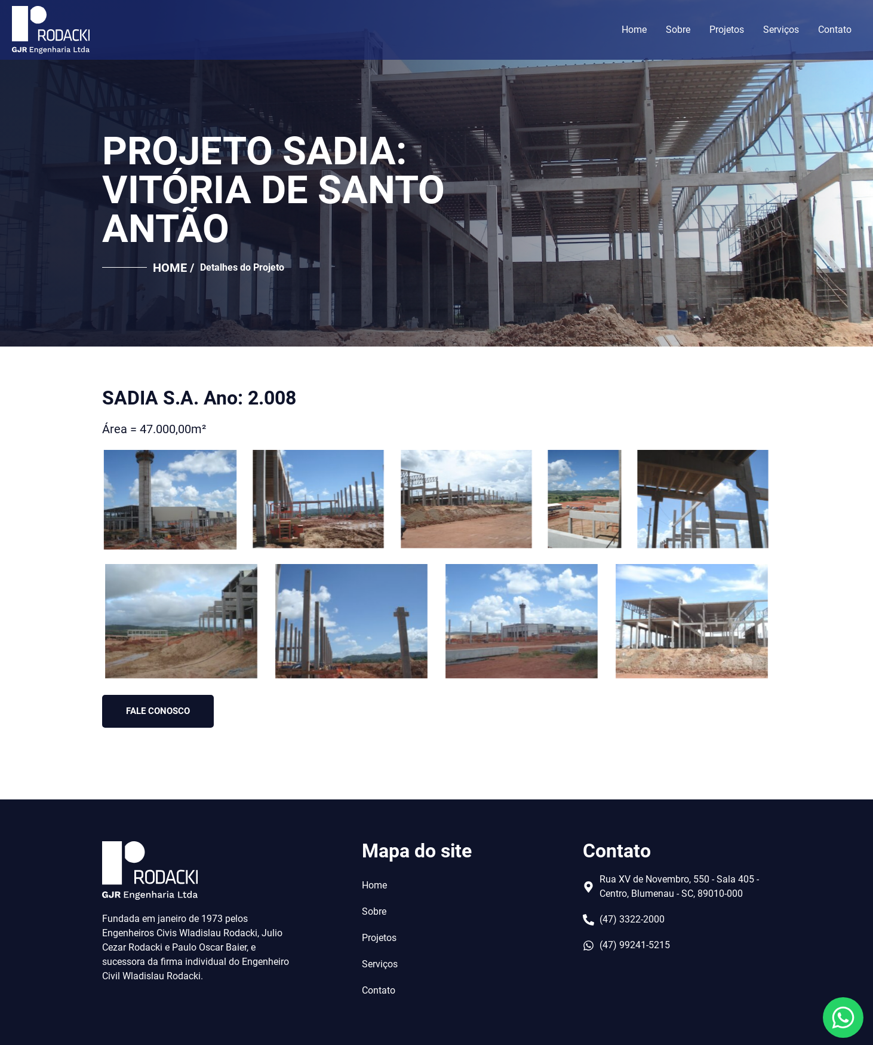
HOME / (173, 268)
